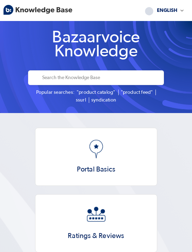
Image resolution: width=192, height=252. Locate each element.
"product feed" (137, 92)
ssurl (81, 100)
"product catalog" (96, 92)
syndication (103, 100)
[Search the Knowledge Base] (100, 77)
